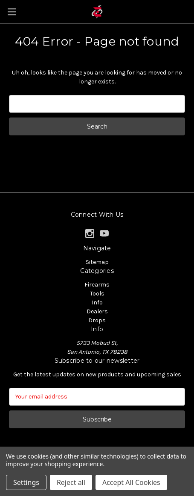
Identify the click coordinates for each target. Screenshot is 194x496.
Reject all (71, 482)
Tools (97, 293)
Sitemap (97, 262)
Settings (26, 482)
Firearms (97, 284)
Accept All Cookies (131, 482)
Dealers (97, 311)
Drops (97, 320)
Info (97, 302)
